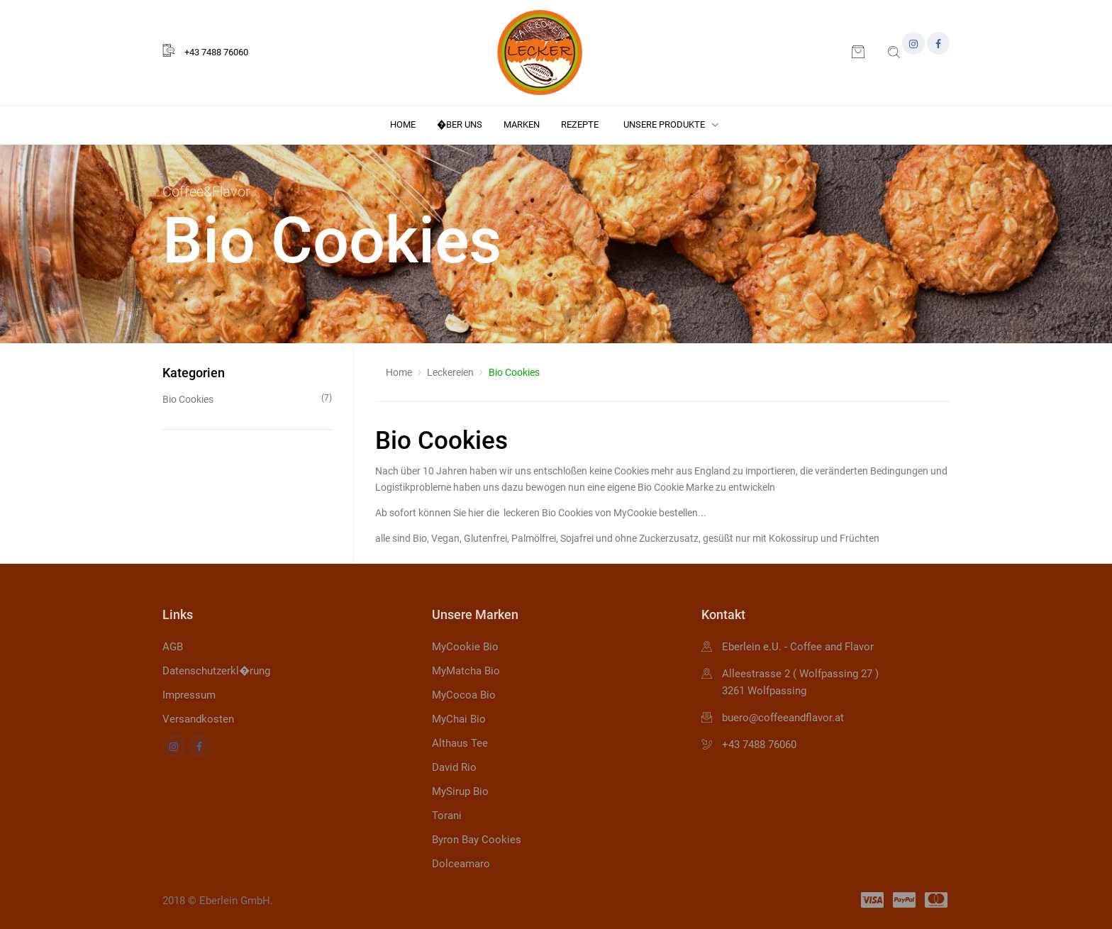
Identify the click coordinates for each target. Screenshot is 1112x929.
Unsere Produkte (670, 124)
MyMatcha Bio (466, 670)
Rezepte (580, 124)
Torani (447, 815)
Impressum (189, 695)
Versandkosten (198, 719)
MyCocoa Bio (464, 695)
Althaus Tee (460, 743)
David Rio (454, 767)
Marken (522, 124)
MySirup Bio (460, 791)
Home (403, 124)
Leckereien (450, 372)
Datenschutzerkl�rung (216, 670)
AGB (172, 646)
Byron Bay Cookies (476, 839)
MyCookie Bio (465, 646)
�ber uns (459, 124)
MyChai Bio (459, 719)
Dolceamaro (461, 863)
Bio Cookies (247, 398)
